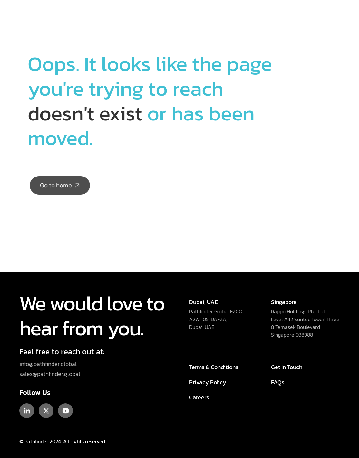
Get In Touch (286, 367)
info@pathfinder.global (48, 363)
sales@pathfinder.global (50, 373)
